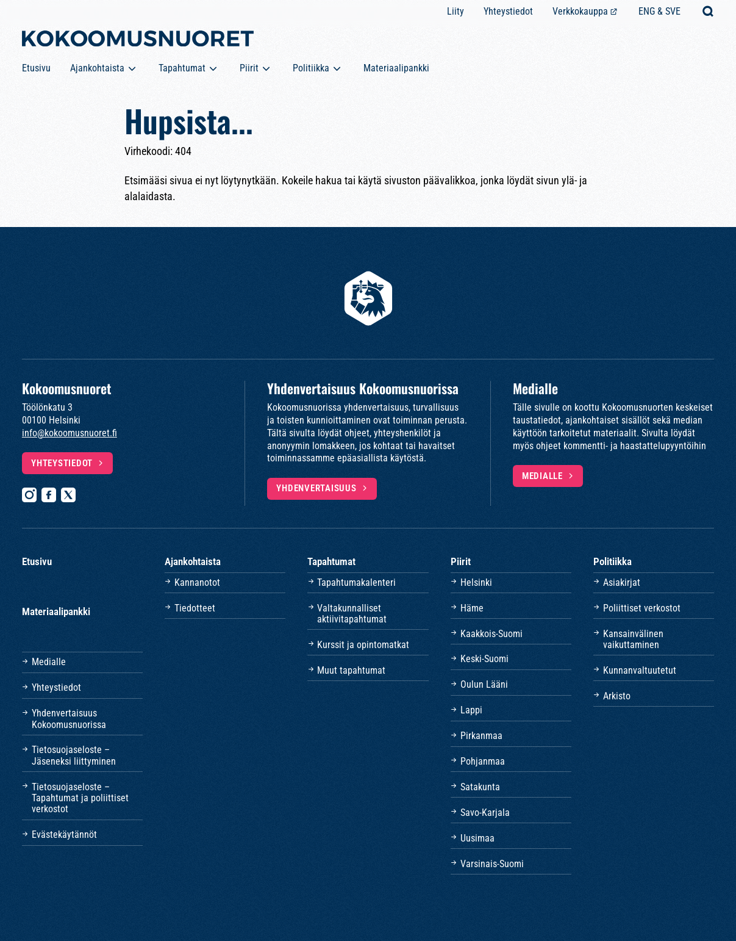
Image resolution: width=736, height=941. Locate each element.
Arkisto (617, 696)
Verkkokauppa (580, 11)
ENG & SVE (659, 11)
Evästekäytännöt (64, 834)
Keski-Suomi (484, 659)
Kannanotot (197, 582)
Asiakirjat (621, 582)
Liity (455, 11)
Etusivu (36, 68)
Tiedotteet (194, 608)
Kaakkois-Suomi (491, 634)
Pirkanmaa (481, 735)
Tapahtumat (182, 68)
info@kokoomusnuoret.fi (69, 433)
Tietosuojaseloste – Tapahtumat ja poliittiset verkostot (80, 798)
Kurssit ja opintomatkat (363, 645)
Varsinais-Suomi (492, 864)
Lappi (471, 710)
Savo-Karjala (485, 812)
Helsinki (476, 582)
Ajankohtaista (97, 68)
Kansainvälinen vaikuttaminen (633, 639)
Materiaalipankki (396, 68)
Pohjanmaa (482, 761)
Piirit (249, 68)
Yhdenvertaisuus (316, 488)
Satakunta (480, 787)
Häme (472, 608)
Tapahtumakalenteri (356, 582)
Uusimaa (477, 838)
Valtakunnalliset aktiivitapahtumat (352, 613)
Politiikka (311, 68)
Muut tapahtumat (351, 670)
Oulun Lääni (484, 684)
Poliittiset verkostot (642, 608)
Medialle (542, 476)
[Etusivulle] (138, 41)
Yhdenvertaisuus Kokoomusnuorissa (69, 718)
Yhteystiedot (508, 11)
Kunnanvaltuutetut (639, 670)
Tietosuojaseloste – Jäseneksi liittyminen (74, 755)
